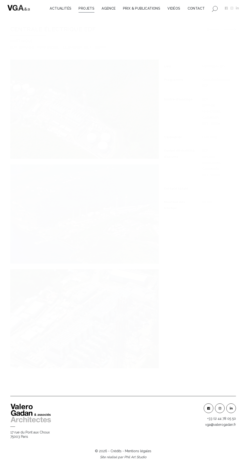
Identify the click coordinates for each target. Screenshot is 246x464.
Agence (109, 8)
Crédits (116, 451)
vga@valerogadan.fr (220, 425)
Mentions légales (138, 451)
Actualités (60, 8)
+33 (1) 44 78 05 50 (221, 419)
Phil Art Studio (135, 457)
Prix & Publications (141, 8)
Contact (196, 8)
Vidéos (173, 8)
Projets (86, 8)
